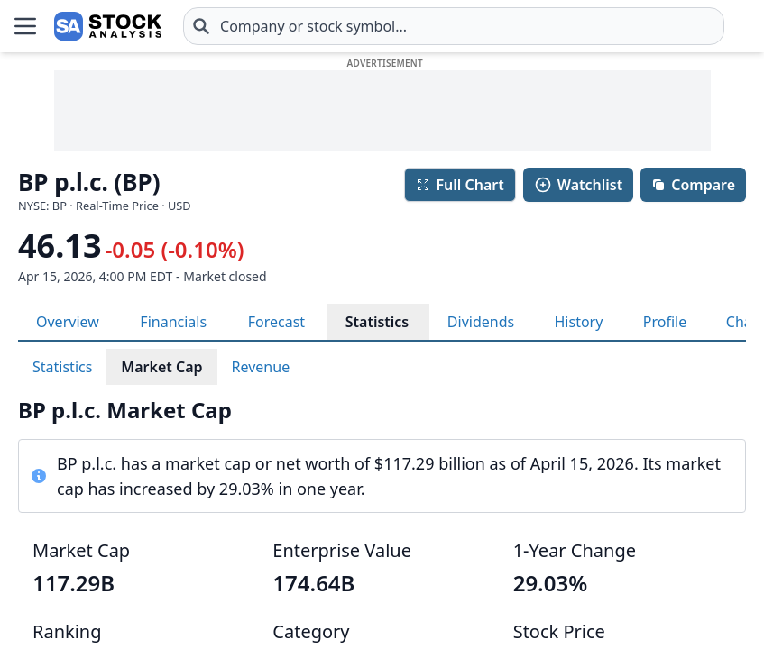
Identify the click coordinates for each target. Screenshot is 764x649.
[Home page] (108, 26)
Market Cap (161, 367)
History (578, 322)
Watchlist (578, 185)
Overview (67, 322)
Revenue (261, 367)
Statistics (377, 322)
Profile (664, 322)
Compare (693, 185)
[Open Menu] (25, 26)
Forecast (276, 322)
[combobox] (453, 26)
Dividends (480, 322)
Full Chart (459, 185)
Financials (173, 322)
